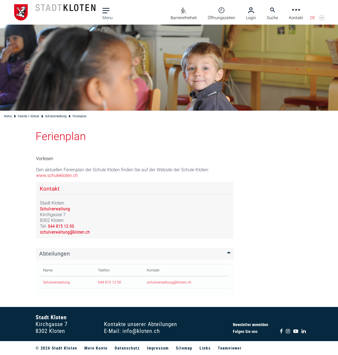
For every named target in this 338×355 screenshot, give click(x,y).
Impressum (158, 348)
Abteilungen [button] (54, 253)
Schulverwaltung (55, 209)
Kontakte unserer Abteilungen (140, 324)
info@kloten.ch (141, 331)
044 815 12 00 (61, 226)
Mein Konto (96, 348)
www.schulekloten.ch (59, 175)
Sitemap (184, 348)
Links (205, 348)
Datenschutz (127, 348)
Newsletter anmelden (250, 324)
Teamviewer (230, 348)
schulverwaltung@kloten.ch (65, 232)
